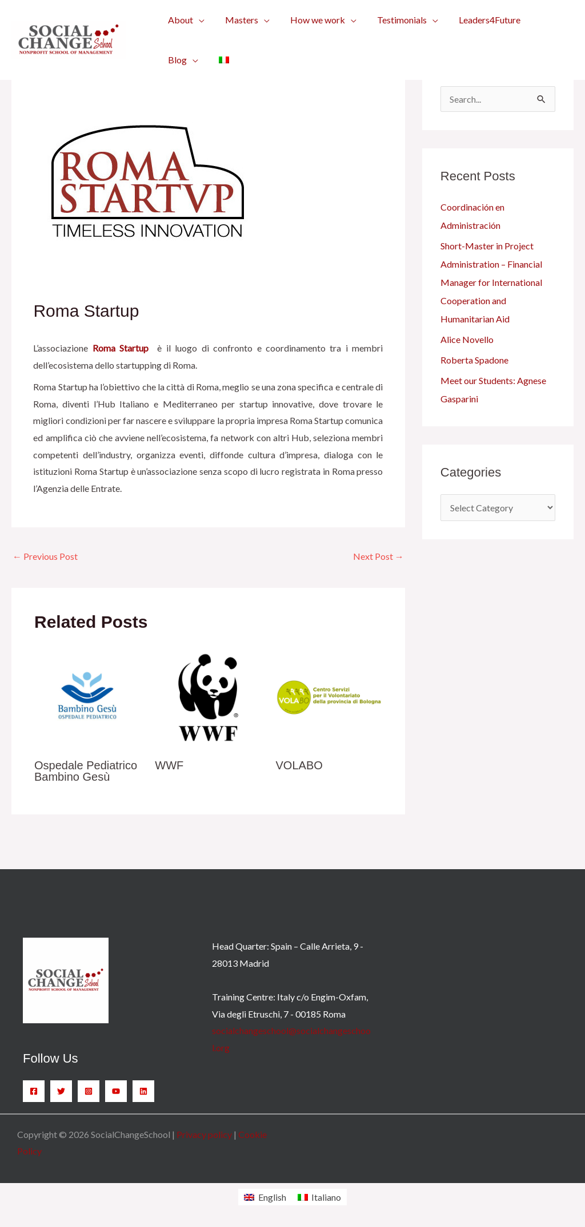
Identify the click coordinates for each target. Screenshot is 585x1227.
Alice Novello (467, 339)
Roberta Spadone (474, 359)
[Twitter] (61, 1091)
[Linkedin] (143, 1091)
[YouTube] (116, 1091)
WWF (169, 765)
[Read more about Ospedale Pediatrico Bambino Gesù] (87, 696)
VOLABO (299, 765)
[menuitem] (220, 60)
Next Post (378, 556)
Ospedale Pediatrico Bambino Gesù (85, 771)
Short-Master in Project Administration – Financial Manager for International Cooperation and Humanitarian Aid (491, 282)
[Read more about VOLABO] (329, 696)
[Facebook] (34, 1091)
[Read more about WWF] (208, 696)
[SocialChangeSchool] (68, 38)
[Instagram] (88, 1091)
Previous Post (45, 556)
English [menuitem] (272, 1197)
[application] (197, 20)
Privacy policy (204, 1134)
